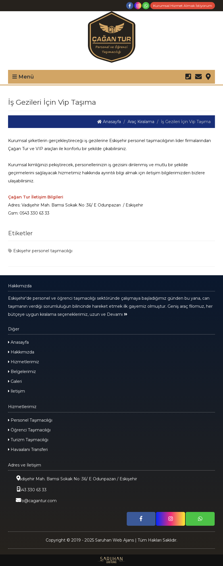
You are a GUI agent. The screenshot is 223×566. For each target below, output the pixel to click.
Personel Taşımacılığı (30, 420)
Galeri (15, 381)
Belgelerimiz (22, 371)
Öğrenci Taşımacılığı (29, 430)
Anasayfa (109, 121)
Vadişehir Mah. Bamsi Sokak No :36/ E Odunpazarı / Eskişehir (72, 478)
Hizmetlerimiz (23, 361)
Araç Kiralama (141, 121)
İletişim (16, 391)
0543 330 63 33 (27, 489)
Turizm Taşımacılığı (28, 439)
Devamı (117, 314)
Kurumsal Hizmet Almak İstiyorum (182, 5)
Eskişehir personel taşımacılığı (40, 250)
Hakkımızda (21, 352)
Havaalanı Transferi (28, 449)
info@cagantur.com (32, 500)
